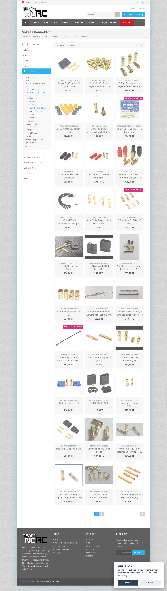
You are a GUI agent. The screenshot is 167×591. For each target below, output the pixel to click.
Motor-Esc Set (33, 77)
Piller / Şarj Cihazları (35, 89)
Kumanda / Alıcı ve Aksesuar (33, 125)
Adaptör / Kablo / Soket (36, 93)
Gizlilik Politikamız (62, 549)
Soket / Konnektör (37, 108)
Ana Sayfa (25, 22)
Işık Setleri (30, 143)
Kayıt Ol (132, 8)
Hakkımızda (60, 539)
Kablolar (32, 101)
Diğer (33, 117)
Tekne (26, 66)
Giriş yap (141, 8)
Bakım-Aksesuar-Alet (85, 22)
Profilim (89, 556)
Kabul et (128, 583)
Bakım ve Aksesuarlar (33, 157)
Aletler (27, 152)
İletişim (58, 552)
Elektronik (49, 22)
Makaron (32, 104)
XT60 (32, 114)
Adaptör (32, 98)
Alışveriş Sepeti (92, 546)
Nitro (65, 22)
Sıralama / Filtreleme (65, 45)
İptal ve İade (60, 546)
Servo (29, 121)
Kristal (29, 136)
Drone (27, 60)
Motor (30, 80)
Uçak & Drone (109, 22)
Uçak (26, 55)
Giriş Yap (90, 543)
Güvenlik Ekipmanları (35, 139)
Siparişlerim (91, 552)
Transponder (32, 129)
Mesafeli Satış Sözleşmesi (66, 543)
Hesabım (90, 549)
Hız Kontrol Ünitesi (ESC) (35, 84)
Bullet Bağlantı (37, 111)
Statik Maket (29, 168)
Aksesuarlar (31, 146)
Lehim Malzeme (33, 133)
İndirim (27, 173)
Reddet (150, 583)
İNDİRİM (126, 22)
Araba (34, 22)
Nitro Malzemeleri (32, 162)
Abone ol (138, 552)
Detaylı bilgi (122, 576)
